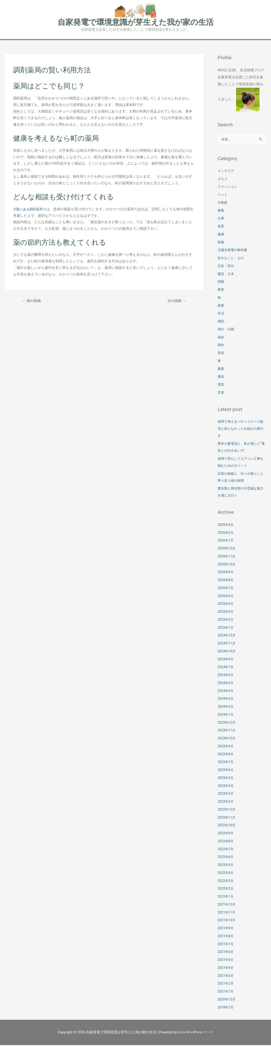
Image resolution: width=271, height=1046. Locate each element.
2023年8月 (226, 755)
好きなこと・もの (232, 259)
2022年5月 (226, 866)
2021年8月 (226, 937)
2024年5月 (226, 684)
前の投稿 (32, 301)
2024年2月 (226, 707)
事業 (221, 211)
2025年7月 (226, 589)
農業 (221, 370)
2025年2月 (226, 620)
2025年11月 (227, 557)
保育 (221, 227)
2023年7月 (226, 763)
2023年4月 (226, 787)
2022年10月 (227, 826)
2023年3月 (226, 794)
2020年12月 (227, 1000)
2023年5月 (226, 779)
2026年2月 (226, 533)
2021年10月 (227, 921)
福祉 (221, 338)
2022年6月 (226, 858)
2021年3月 (226, 977)
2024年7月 (226, 668)
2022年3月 (226, 882)
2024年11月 (227, 644)
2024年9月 (226, 660)
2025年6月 (226, 597)
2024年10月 (227, 652)
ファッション (228, 187)
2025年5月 (226, 604)
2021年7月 (226, 945)
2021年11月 (227, 913)
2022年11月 (227, 818)
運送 (221, 377)
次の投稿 (176, 301)
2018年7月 (226, 1008)
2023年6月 (226, 771)
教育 (221, 290)
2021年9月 (226, 929)
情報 (221, 282)
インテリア (226, 172)
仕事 (221, 219)
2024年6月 (226, 676)
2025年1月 (226, 628)
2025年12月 (227, 549)
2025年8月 (226, 581)
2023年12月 (227, 723)
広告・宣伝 (226, 267)
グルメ (223, 180)
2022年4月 (226, 874)
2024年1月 (226, 715)
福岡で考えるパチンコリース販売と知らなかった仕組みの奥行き (240, 429)
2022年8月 (226, 842)
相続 (221, 322)
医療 (221, 243)
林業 (221, 306)
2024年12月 (227, 636)
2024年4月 (226, 692)
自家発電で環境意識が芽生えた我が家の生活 (135, 22)
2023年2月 (226, 802)
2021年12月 (227, 905)
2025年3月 (226, 612)
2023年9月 (226, 747)
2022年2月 (226, 889)
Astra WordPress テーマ (196, 1033)
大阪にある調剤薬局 (29, 209)
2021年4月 (226, 969)
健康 (221, 235)
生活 (221, 314)
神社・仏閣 (226, 330)
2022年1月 (226, 897)
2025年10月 (227, 565)
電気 (221, 385)
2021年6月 (226, 953)
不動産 (223, 203)
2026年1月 (226, 541)
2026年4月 (226, 525)
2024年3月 (226, 699)
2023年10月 (227, 739)
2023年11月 (227, 731)
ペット (223, 195)
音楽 (221, 393)
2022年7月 (226, 850)
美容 (221, 354)
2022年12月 (227, 810)
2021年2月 (226, 984)
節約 (221, 346)
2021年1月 (226, 992)
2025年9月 (226, 573)
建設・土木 (226, 275)
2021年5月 (226, 961)
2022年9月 (226, 834)
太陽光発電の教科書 (233, 251)
